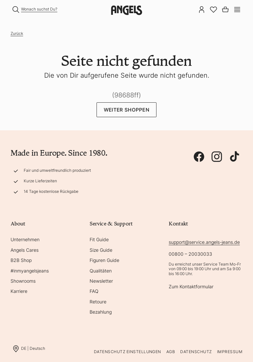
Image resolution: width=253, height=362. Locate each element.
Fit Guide (99, 239)
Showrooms (23, 280)
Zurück (17, 33)
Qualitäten (101, 270)
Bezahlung (101, 311)
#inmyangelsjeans (30, 270)
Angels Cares (25, 249)
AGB (170, 351)
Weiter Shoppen (126, 110)
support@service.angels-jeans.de (204, 242)
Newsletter (101, 280)
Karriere (19, 291)
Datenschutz (195, 351)
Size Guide (101, 249)
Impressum (229, 351)
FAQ (94, 291)
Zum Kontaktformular (191, 286)
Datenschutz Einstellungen (127, 351)
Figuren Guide (104, 260)
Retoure (98, 301)
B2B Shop (21, 260)
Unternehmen (25, 239)
